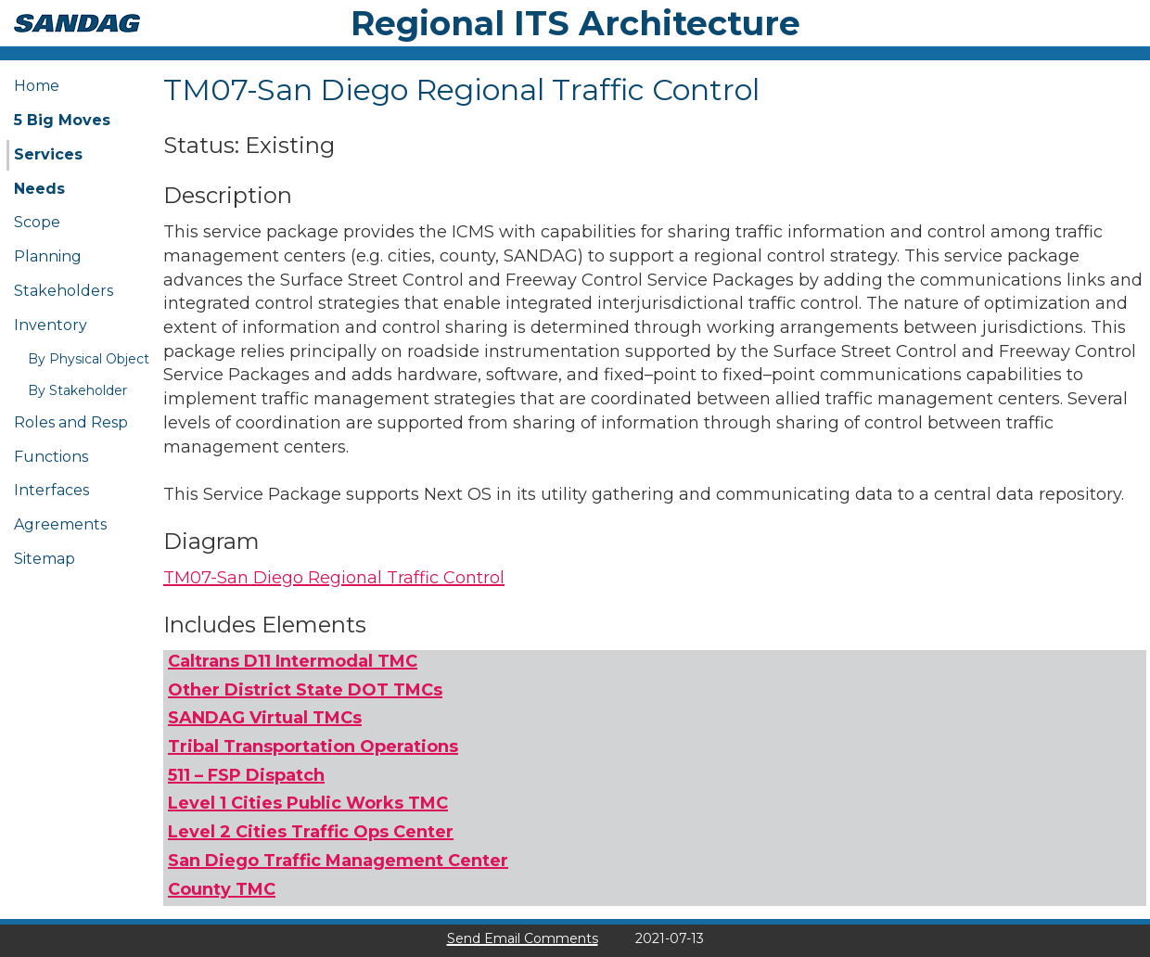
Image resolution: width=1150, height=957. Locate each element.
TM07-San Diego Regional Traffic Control (334, 578)
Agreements (60, 524)
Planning (48, 256)
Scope (37, 222)
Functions (51, 457)
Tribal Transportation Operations (313, 746)
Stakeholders (63, 291)
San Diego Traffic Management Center (338, 860)
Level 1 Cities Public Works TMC (308, 803)
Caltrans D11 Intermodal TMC (292, 661)
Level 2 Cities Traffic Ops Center (311, 832)
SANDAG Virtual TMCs (265, 718)
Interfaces (51, 490)
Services (48, 154)
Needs (39, 189)
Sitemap (44, 559)
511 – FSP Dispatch (246, 775)
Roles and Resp (71, 422)
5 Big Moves (62, 120)
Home (36, 86)
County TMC (221, 889)
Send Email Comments (522, 938)
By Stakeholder (77, 390)
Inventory (50, 325)
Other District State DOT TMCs (305, 690)
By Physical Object (88, 359)
